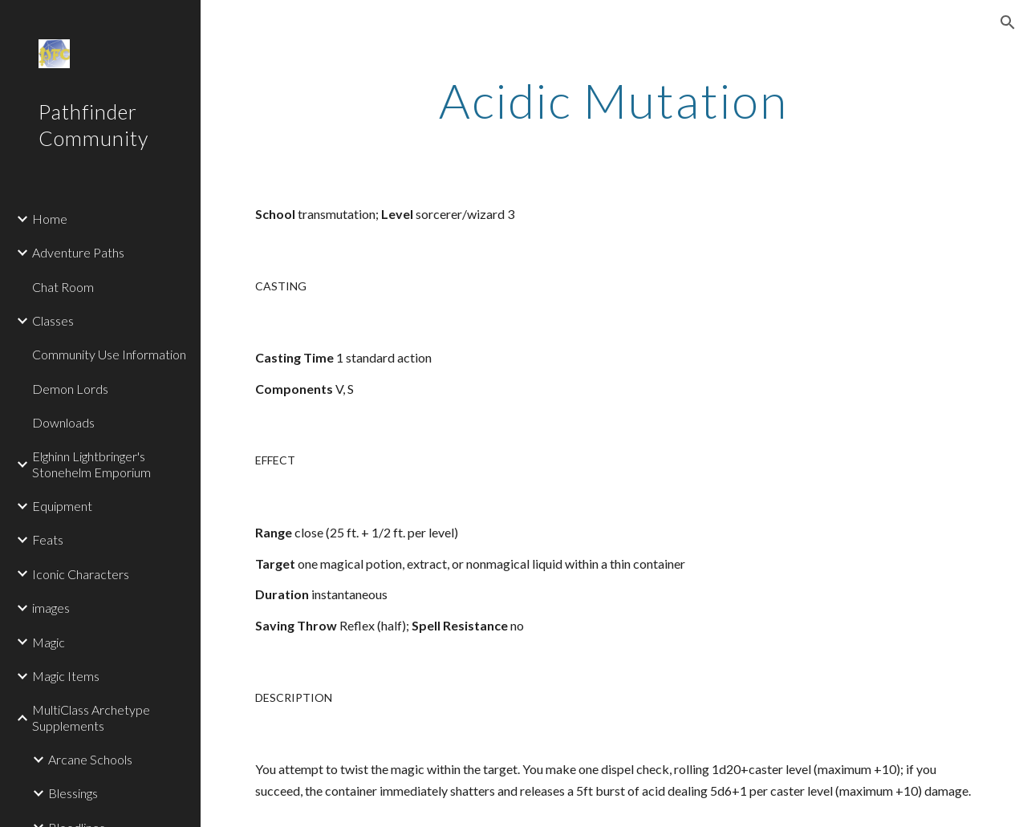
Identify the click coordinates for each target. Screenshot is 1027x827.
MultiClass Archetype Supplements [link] (91, 717)
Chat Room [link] (63, 286)
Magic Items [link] (65, 675)
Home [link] (49, 218)
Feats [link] (47, 539)
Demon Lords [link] (70, 388)
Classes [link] (53, 320)
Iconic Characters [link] (80, 574)
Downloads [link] (63, 422)
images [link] (51, 607)
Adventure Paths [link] (78, 252)
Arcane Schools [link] (90, 759)
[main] (613, 100)
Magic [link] (48, 642)
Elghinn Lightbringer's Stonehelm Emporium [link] (91, 463)
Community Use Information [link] (109, 354)
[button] (1007, 22)
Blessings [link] (73, 793)
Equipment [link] (62, 505)
